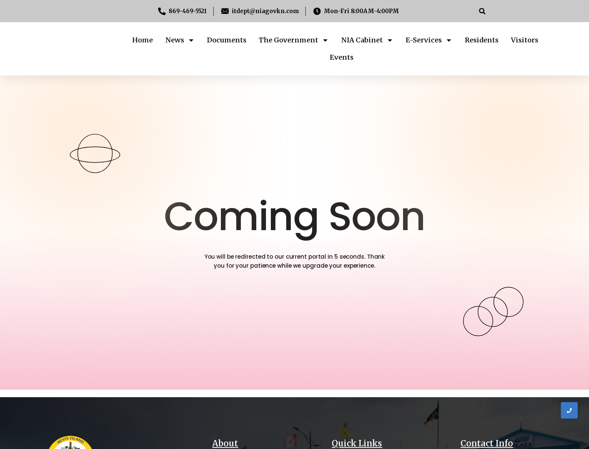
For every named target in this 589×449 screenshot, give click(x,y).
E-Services (429, 40)
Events (341, 57)
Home (142, 40)
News (180, 40)
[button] (482, 11)
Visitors (524, 40)
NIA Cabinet (367, 40)
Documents (226, 40)
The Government (294, 40)
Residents (481, 40)
